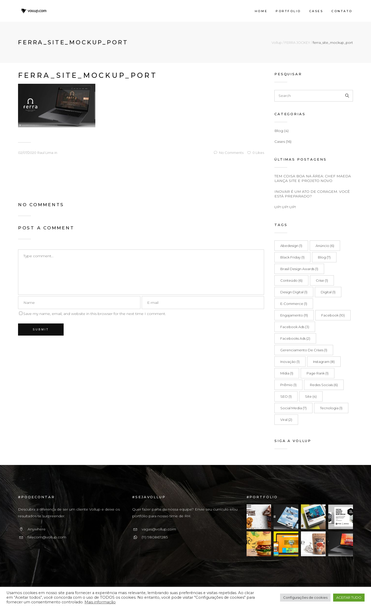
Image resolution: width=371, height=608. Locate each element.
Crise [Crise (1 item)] (322, 280)
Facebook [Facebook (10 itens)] (333, 315)
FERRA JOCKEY (297, 42)
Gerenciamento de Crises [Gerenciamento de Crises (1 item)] (303, 350)
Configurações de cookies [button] (305, 597)
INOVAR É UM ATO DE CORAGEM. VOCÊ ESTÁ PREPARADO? (312, 193)
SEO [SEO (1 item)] (286, 396)
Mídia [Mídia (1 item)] (286, 373)
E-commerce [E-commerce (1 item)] (293, 304)
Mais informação (100, 602)
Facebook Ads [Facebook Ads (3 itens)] (294, 327)
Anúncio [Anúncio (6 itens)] (325, 246)
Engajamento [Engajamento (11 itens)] (294, 315)
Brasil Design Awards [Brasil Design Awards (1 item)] (299, 269)
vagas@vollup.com (159, 529)
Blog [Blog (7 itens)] (324, 257)
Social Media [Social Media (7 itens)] (293, 408)
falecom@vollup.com (47, 537)
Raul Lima (45, 153)
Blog (278, 130)
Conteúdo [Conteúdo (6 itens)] (291, 280)
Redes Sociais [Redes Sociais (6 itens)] (324, 385)
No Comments (228, 153)
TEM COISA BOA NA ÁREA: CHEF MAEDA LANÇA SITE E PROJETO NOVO (312, 178)
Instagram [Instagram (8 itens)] (324, 362)
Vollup (277, 42)
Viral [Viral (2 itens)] (286, 420)
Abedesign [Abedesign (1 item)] (291, 246)
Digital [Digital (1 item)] (328, 292)
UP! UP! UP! (285, 207)
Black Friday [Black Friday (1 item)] (292, 257)
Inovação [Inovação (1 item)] (290, 362)
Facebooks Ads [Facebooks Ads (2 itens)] (295, 338)
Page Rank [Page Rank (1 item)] (317, 373)
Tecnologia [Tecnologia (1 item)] (331, 408)
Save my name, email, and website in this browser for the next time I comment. (94, 313)
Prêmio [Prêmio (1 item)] (288, 385)
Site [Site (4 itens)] (311, 396)
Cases (279, 141)
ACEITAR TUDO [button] (348, 597)
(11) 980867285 (155, 537)
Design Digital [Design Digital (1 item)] (293, 292)
